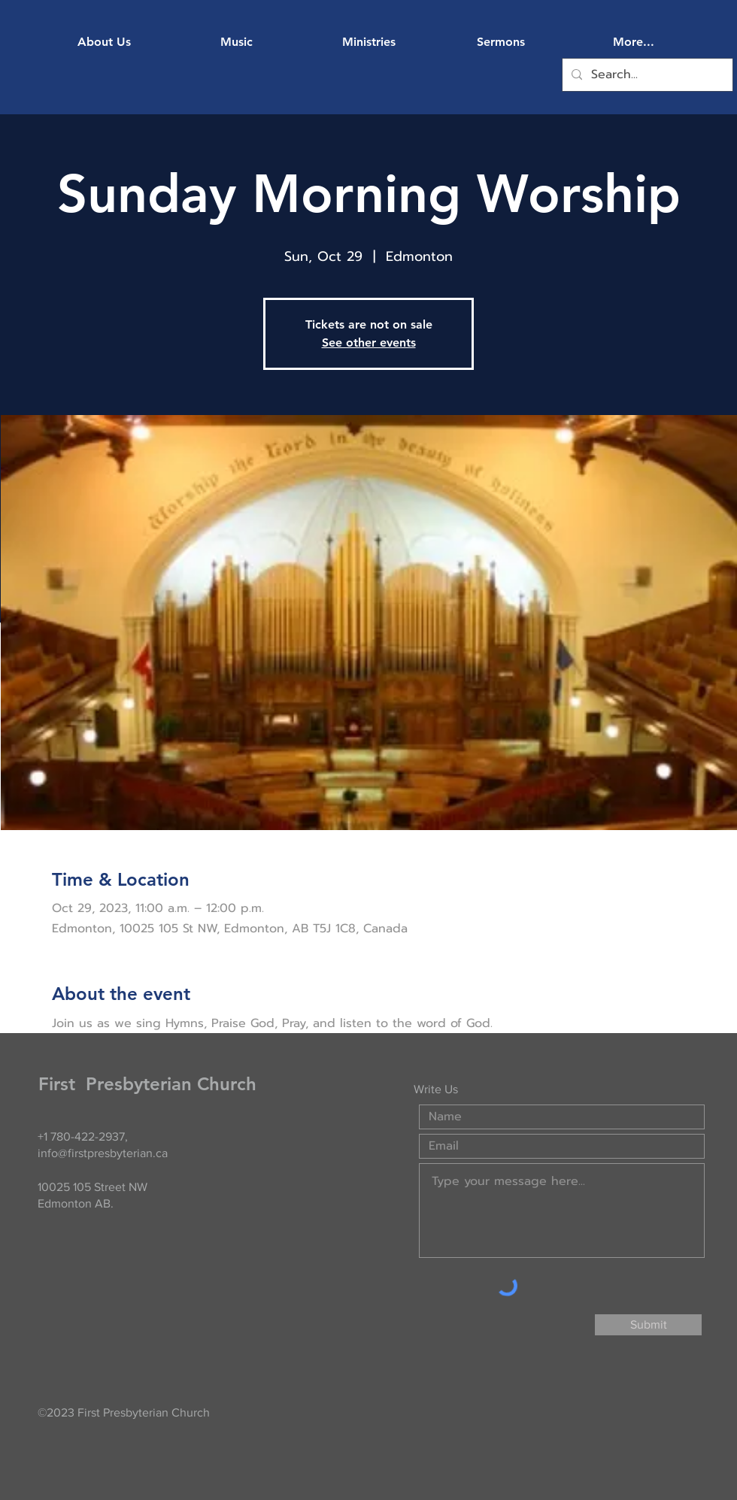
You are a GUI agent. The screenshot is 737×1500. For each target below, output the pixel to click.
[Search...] (646, 75)
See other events (369, 342)
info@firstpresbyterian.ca (103, 1153)
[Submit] (648, 1324)
